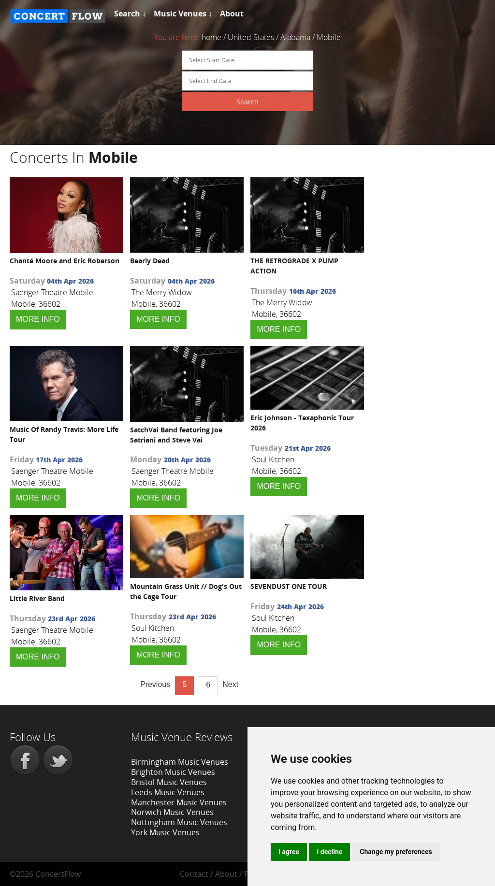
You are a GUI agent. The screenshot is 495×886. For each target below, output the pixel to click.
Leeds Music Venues (167, 792)
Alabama (295, 37)
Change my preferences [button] (396, 852)
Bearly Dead (150, 260)
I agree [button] (288, 852)
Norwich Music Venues (172, 812)
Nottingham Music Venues (179, 822)
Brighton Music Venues (173, 772)
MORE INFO (38, 319)
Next (230, 684)
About (226, 874)
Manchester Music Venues (179, 802)
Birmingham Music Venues (179, 762)
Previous (155, 684)
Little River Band (37, 598)
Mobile (329, 37)
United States (251, 37)
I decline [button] (329, 852)
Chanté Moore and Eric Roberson (64, 260)
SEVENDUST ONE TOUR (288, 586)
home (211, 37)
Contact (194, 874)
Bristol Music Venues (169, 782)
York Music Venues (165, 832)
